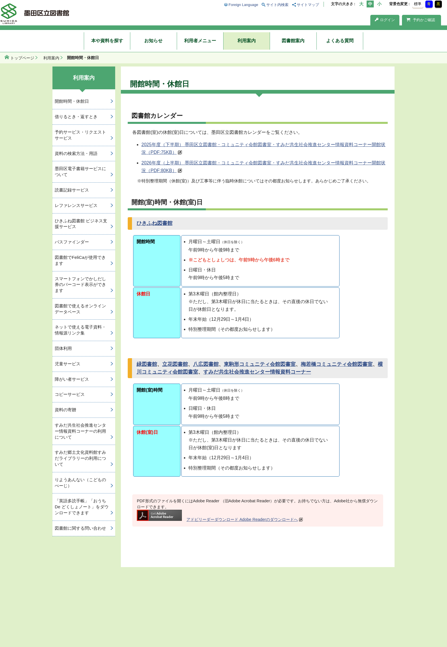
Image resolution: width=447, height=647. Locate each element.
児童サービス (67, 363)
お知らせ (153, 40)
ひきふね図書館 (154, 223)
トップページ (22, 58)
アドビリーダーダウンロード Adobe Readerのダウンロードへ (217, 519)
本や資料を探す (107, 40)
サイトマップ (308, 5)
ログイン (385, 20)
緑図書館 (147, 364)
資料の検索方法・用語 (76, 153)
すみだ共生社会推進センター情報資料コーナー (257, 372)
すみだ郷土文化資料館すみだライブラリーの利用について (80, 458)
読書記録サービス (72, 190)
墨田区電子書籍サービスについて (80, 171)
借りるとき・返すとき (76, 116)
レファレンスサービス (76, 205)
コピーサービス (70, 394)
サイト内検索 (277, 5)
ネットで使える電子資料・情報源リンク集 (80, 329)
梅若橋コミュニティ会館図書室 (337, 364)
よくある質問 (339, 40)
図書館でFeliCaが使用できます (80, 260)
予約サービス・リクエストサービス (80, 135)
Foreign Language (243, 5)
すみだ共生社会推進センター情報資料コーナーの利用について (80, 431)
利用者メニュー (200, 40)
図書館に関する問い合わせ (80, 528)
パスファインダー (72, 241)
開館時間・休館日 (72, 101)
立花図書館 (175, 364)
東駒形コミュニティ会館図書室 (260, 364)
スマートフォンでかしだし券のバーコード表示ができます (80, 284)
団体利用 (63, 348)
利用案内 (246, 40)
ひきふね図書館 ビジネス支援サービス (81, 223)
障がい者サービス (72, 379)
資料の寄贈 (65, 409)
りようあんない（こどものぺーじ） (80, 482)
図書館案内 (293, 40)
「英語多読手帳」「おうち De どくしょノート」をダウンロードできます (82, 506)
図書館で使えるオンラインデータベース (80, 308)
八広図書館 (206, 364)
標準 (417, 4)
